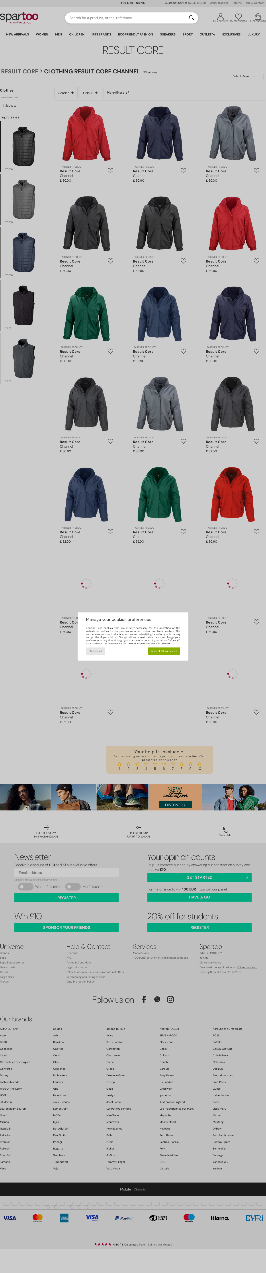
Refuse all (95, 651)
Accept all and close (164, 651)
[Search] (191, 18)
